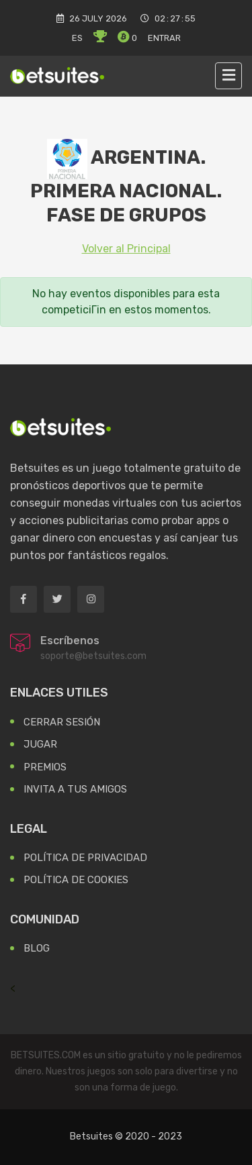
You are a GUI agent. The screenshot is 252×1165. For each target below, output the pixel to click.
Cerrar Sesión (62, 722)
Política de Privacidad (85, 858)
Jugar (40, 744)
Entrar (164, 38)
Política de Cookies (76, 880)
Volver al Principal (126, 248)
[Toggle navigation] (228, 75)
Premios (45, 767)
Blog (37, 948)
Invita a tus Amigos (75, 789)
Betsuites (91, 1136)
